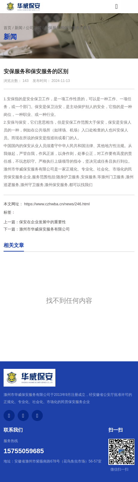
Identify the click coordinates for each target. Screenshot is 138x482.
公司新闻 (33, 28)
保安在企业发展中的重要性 (42, 222)
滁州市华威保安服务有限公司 (29, 169)
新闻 (18, 28)
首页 (8, 28)
